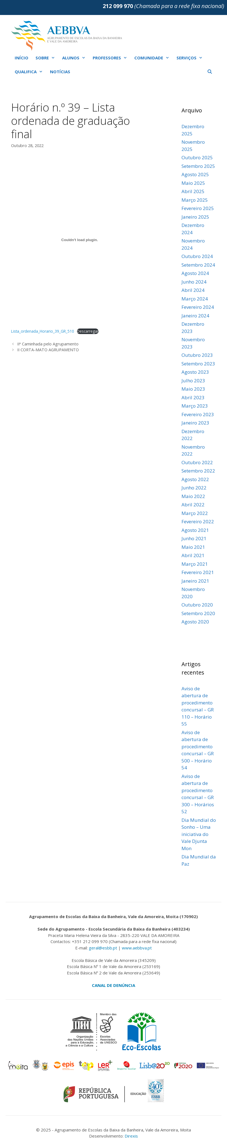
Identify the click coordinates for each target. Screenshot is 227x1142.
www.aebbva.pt (137, 948)
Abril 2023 (193, 397)
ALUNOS (75, 58)
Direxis (131, 1136)
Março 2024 (194, 298)
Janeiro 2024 (195, 315)
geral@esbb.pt (103, 948)
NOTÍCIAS (60, 71)
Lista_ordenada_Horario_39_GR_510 (42, 331)
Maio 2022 (193, 496)
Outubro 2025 (197, 157)
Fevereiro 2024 (197, 307)
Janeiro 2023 (195, 423)
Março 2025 (194, 200)
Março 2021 (194, 564)
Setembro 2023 (198, 363)
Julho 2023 (193, 380)
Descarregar (88, 331)
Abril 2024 (193, 290)
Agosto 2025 (195, 174)
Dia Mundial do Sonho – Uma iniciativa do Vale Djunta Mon (198, 834)
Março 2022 (194, 513)
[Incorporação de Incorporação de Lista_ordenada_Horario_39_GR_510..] (79, 240)
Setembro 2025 (198, 166)
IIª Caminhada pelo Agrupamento (48, 344)
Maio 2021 (193, 547)
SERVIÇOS (191, 58)
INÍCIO (21, 57)
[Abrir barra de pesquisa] (209, 72)
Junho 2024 (193, 282)
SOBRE (47, 58)
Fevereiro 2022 (197, 521)
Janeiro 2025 (195, 217)
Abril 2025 (193, 191)
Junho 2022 (193, 487)
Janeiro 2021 (195, 581)
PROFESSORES (112, 58)
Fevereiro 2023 (197, 414)
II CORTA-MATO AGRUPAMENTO (48, 349)
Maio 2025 (193, 183)
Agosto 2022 (195, 479)
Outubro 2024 (197, 256)
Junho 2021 (193, 538)
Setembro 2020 (198, 613)
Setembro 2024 (198, 265)
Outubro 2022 (197, 462)
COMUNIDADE (153, 58)
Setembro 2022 (198, 471)
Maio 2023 (193, 389)
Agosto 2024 (195, 273)
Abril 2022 (193, 504)
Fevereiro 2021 (197, 572)
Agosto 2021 (195, 530)
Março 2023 (194, 406)
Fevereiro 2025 (197, 208)
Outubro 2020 (197, 605)
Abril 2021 (193, 555)
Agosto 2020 (195, 621)
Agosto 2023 (195, 372)
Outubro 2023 (197, 355)
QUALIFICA (30, 72)
